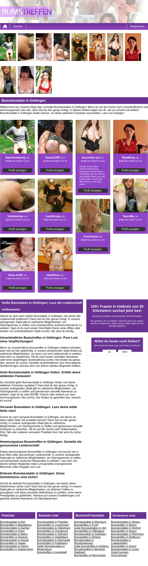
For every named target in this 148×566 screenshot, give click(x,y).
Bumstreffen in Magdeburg (16, 525)
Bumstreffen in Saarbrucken (16, 549)
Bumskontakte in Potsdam (52, 522)
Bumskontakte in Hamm (14, 546)
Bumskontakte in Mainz (14, 534)
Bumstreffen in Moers (124, 525)
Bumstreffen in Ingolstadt (52, 552)
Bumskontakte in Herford (126, 528)
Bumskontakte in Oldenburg (53, 528)
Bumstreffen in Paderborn (52, 543)
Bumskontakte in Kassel (14, 540)
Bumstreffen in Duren (123, 546)
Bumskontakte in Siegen (125, 522)
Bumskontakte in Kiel (12, 522)
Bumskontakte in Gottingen (90, 534)
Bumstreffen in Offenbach (89, 531)
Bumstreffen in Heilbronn (126, 537)
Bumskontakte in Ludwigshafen (121, 542)
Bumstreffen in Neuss (124, 531)
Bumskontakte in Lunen (125, 549)
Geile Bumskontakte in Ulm (90, 528)
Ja (109, 351)
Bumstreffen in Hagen (13, 543)
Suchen (18, 26)
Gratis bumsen (120, 552)
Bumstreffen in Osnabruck (52, 531)
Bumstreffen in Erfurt (12, 531)
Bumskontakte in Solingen (52, 534)
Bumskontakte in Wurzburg (90, 522)
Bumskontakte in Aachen (15, 528)
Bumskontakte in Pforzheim (127, 534)
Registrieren (137, 26)
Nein (124, 351)
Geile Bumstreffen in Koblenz (91, 546)
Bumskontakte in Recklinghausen (84, 542)
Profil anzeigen (17, 170)
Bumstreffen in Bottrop (87, 537)
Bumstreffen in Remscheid (89, 555)
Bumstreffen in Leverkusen (53, 525)
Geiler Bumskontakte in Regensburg (51, 548)
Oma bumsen (119, 555)
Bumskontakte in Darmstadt (53, 540)
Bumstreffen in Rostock (14, 537)
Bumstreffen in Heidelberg (52, 537)
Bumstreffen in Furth (86, 525)
